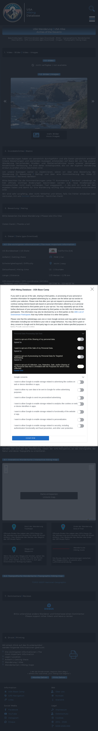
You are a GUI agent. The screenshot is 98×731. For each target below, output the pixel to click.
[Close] (93, 289)
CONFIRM (30, 438)
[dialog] (49, 365)
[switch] (80, 339)
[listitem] (49, 333)
